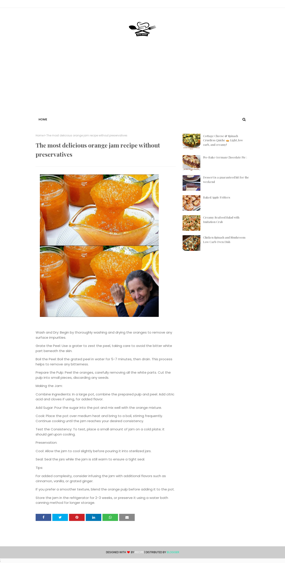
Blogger (173, 552)
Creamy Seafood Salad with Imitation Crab (221, 219)
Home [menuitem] (43, 119)
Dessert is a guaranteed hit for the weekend (226, 179)
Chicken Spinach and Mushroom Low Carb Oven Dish (224, 239)
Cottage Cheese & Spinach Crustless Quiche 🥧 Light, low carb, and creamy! (223, 140)
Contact (42, 4)
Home (40, 135)
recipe (139, 552)
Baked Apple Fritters (216, 197)
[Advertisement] (142, 83)
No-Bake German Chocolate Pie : (225, 157)
